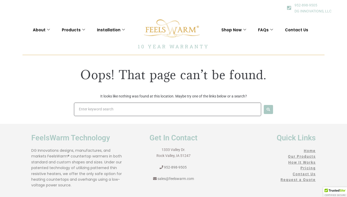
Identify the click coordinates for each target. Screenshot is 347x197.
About (41, 32)
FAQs (265, 32)
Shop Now (233, 32)
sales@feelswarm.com (175, 179)
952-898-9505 (306, 5)
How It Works (302, 162)
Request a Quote (298, 180)
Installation (111, 32)
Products (73, 32)
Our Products (302, 156)
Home (310, 151)
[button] (335, 192)
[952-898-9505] (289, 7)
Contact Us (296, 32)
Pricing (308, 168)
